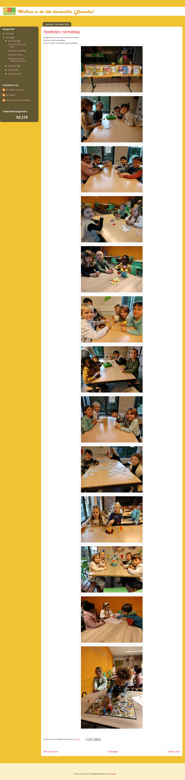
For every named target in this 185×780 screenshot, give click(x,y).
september (13, 74)
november (13, 66)
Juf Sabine (10, 95)
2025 (8, 34)
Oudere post (174, 752)
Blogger (113, 774)
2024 (8, 37)
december (13, 41)
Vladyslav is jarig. (15, 55)
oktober (11, 70)
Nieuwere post (50, 752)
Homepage (113, 752)
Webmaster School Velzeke (18, 100)
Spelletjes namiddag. (17, 51)
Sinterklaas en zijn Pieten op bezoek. (17, 59)
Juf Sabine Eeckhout (15, 90)
